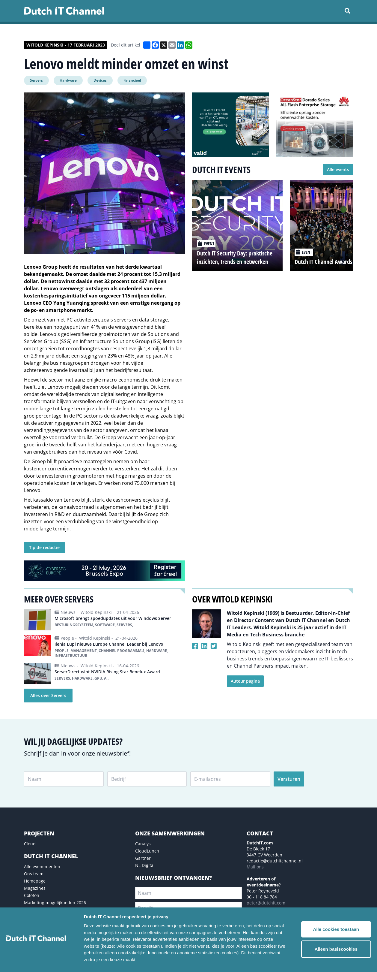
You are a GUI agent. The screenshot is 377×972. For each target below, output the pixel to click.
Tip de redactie (44, 547)
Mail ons (255, 867)
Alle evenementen (42, 866)
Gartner (143, 858)
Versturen (289, 779)
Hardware (68, 80)
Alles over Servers (48, 695)
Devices (100, 80)
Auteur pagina (245, 681)
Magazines (35, 888)
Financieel (132, 80)
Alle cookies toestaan (336, 929)
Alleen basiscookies (336, 949)
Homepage (35, 881)
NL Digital (145, 865)
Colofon (31, 895)
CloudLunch (147, 851)
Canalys (143, 844)
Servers (36, 80)
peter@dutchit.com (266, 903)
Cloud (30, 844)
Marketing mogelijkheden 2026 (55, 902)
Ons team (33, 874)
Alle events (338, 169)
